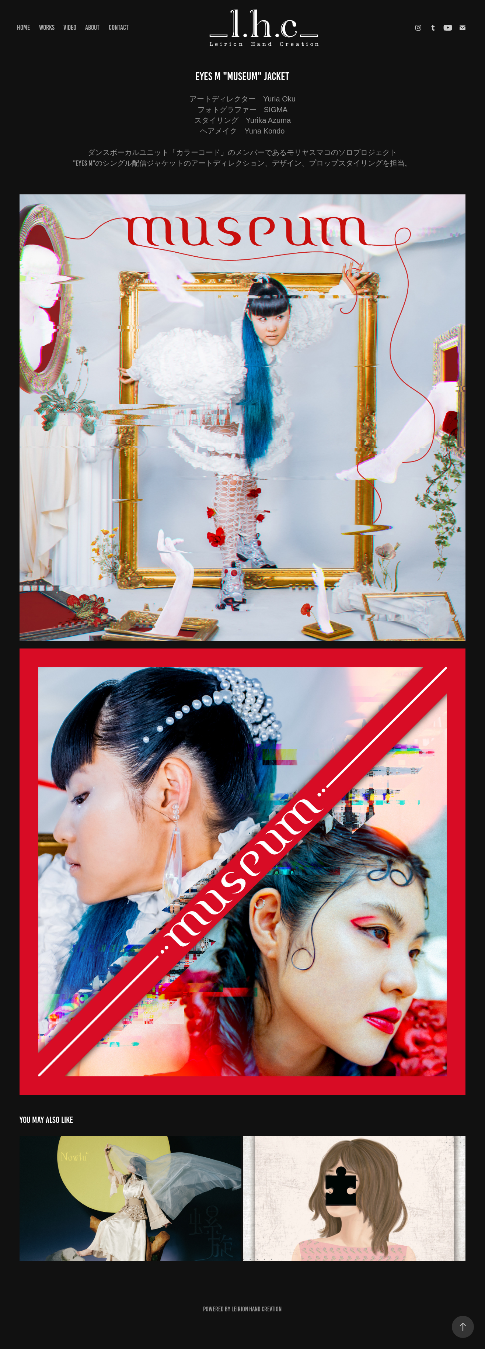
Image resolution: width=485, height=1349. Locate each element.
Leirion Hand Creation (256, 1309)
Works (47, 27)
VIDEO (69, 27)
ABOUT (92, 27)
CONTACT (119, 27)
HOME (23, 27)
